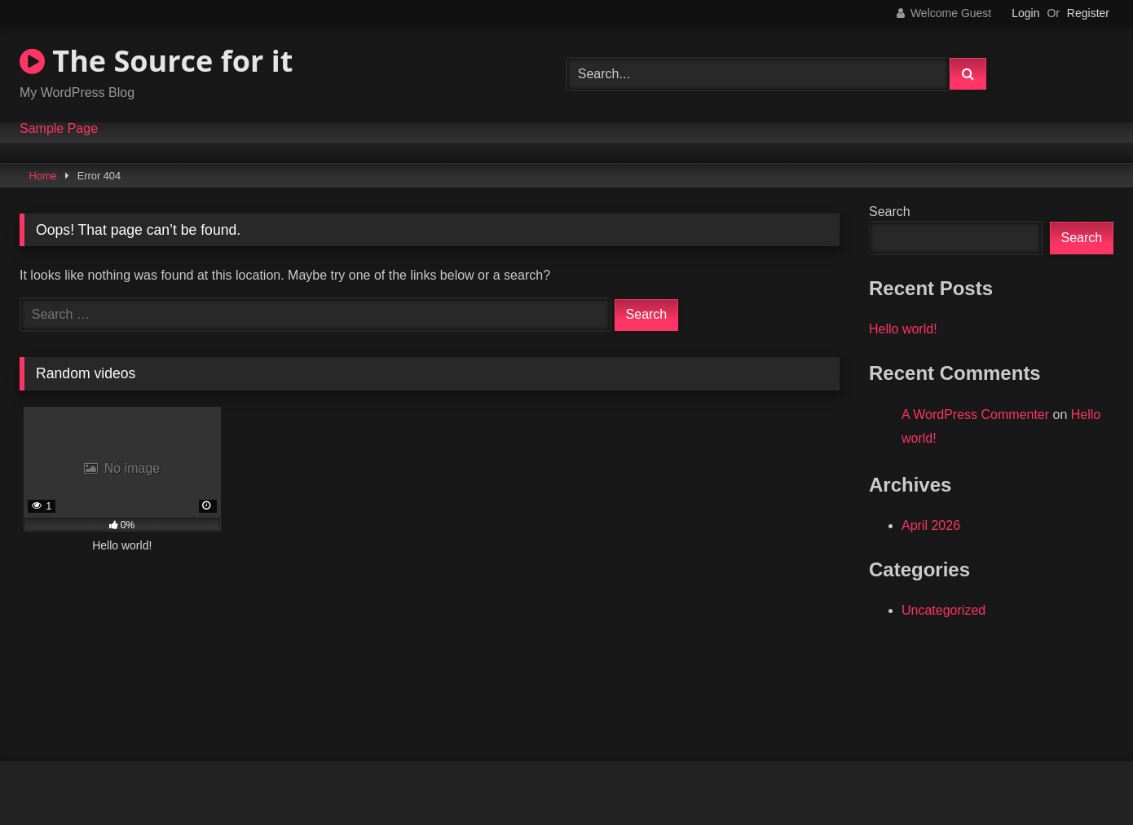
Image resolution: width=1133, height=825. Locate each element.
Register (1088, 13)
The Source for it (156, 61)
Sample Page (59, 128)
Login (1025, 13)
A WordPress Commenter (975, 414)
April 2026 (931, 525)
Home (43, 176)
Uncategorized (943, 610)
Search (889, 211)
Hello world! (903, 329)
